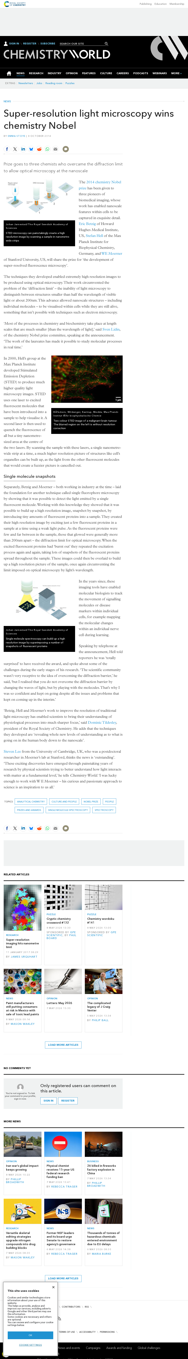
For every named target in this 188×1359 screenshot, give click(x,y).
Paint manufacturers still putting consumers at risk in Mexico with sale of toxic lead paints (22, 1008)
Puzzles (70, 83)
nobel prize (91, 801)
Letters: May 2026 (59, 1003)
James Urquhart (24, 956)
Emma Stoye (17, 136)
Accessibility (87, 1332)
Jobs (39, 83)
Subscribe (47, 43)
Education (161, 4)
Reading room (54, 83)
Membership (177, 4)
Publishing (146, 4)
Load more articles (63, 1044)
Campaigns (93, 1348)
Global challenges (149, 1348)
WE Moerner (112, 253)
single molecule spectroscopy (68, 810)
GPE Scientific (61, 934)
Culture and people (64, 801)
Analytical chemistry (31, 801)
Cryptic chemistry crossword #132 (59, 920)
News (7, 101)
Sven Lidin (111, 329)
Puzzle (51, 914)
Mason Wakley (23, 1024)
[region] (30, 1319)
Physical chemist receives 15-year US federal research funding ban (60, 1171)
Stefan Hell (94, 236)
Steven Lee (12, 751)
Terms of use (67, 1332)
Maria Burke (101, 1253)
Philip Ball (100, 1020)
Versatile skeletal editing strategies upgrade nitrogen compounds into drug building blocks (20, 1240)
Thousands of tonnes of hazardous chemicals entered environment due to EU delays (103, 1238)
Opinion (52, 998)
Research (12, 935)
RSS (87, 1306)
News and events (69, 1348)
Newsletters (26, 83)
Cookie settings (30, 1345)
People (109, 801)
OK (30, 1335)
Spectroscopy (104, 810)
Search (106, 43)
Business (93, 1161)
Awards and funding (119, 1348)
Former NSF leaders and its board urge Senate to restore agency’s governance (61, 1238)
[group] (175, 73)
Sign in (48, 1100)
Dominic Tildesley (102, 722)
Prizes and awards (29, 810)
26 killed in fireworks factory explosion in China (101, 1169)
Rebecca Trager (64, 1186)
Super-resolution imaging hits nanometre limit (22, 943)
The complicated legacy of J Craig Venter (99, 1006)
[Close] (53, 1287)
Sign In (14, 43)
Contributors (71, 1306)
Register (29, 43)
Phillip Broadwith (15, 1181)
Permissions (107, 1332)
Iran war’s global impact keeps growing (22, 1167)
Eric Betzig (87, 224)
